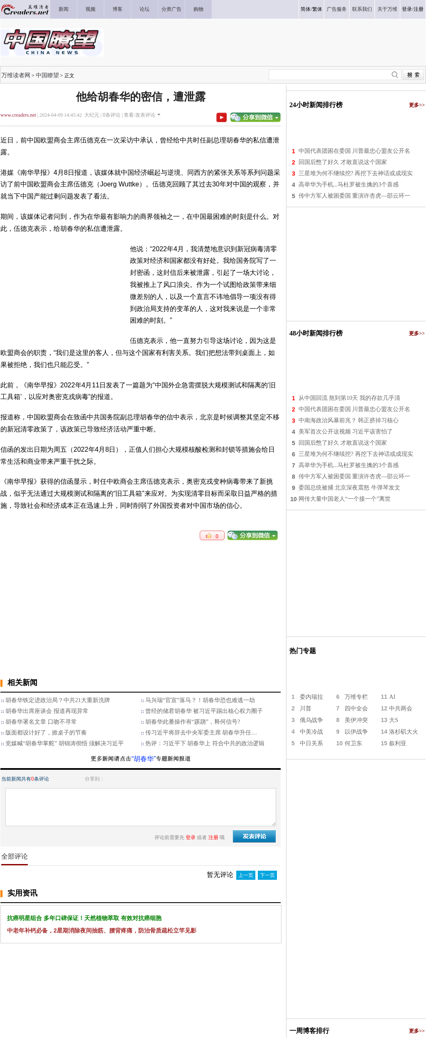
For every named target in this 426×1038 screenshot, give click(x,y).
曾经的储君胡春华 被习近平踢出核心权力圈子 (204, 711)
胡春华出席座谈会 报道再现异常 (46, 711)
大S (393, 720)
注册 (419, 9)
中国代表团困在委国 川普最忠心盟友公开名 (355, 151)
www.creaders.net (18, 115)
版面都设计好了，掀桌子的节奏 (46, 733)
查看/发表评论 (139, 115)
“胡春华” (144, 758)
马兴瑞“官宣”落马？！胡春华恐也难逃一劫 (200, 700)
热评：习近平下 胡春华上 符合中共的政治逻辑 (204, 743)
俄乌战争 (311, 720)
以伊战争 (356, 732)
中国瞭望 (47, 75)
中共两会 (400, 708)
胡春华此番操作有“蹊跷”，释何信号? (192, 722)
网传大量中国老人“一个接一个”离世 (345, 499)
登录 (407, 9)
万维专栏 (356, 697)
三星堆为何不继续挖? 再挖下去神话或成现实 (356, 173)
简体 (306, 9)
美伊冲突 (356, 720)
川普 (305, 708)
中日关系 (311, 743)
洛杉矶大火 (403, 732)
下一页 (267, 875)
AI (392, 697)
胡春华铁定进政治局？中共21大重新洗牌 (57, 700)
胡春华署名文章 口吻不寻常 (41, 722)
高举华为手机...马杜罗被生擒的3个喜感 (349, 184)
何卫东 (353, 743)
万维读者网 (15, 75)
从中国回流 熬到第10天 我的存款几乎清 (349, 398)
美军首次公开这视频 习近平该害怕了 (346, 431)
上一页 (245, 875)
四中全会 (356, 708)
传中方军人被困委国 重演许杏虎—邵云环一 (355, 196)
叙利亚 (397, 743)
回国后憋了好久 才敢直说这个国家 (343, 162)
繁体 (317, 9)
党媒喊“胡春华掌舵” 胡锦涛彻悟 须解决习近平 (64, 743)
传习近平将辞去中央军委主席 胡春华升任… (201, 733)
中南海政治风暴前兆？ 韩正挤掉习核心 (349, 420)
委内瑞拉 (311, 697)
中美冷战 (311, 732)
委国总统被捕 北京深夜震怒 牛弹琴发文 (349, 488)
